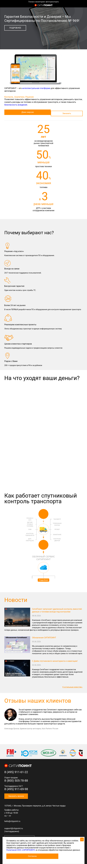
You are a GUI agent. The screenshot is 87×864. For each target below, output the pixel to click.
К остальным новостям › (73, 687)
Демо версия (27, 112)
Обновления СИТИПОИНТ (44, 637)
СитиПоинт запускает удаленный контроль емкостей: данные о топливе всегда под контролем (57, 610)
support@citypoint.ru (13, 828)
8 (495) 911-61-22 (16, 772)
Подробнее (15, 28)
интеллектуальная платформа (36, 88)
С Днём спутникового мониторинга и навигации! (55, 661)
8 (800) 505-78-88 (16, 780)
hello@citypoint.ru (12, 821)
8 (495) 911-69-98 (16, 789)
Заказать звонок (16, 796)
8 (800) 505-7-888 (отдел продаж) (83, 5)
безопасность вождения (15, 105)
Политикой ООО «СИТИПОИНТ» (20, 850)
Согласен (32, 856)
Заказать (66, 113)
